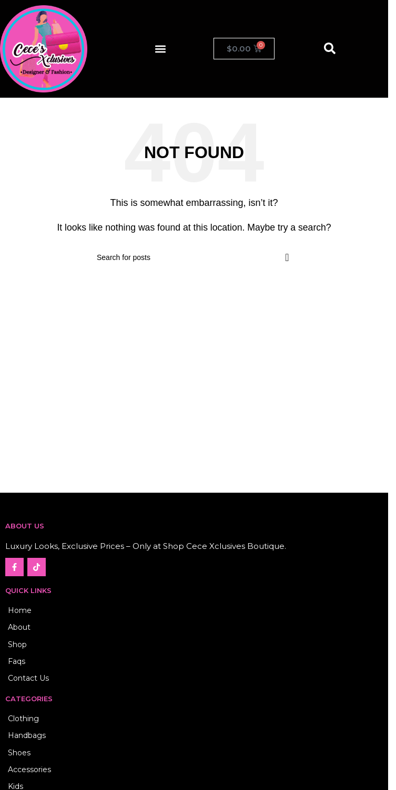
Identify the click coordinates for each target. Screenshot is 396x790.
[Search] (194, 257)
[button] (160, 48)
